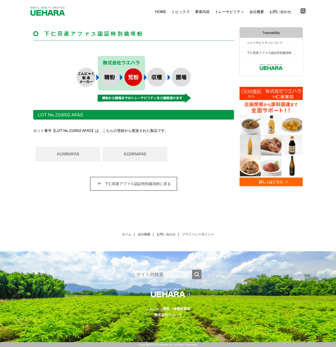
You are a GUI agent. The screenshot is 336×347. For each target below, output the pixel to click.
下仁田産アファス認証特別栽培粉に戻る (138, 184)
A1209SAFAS (135, 154)
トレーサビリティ (229, 12)
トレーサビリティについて (265, 42)
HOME (160, 12)
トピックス (180, 12)
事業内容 (202, 12)
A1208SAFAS (68, 154)
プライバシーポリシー (198, 234)
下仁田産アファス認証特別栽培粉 (269, 53)
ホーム (127, 234)
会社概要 (256, 12)
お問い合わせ (280, 12)
